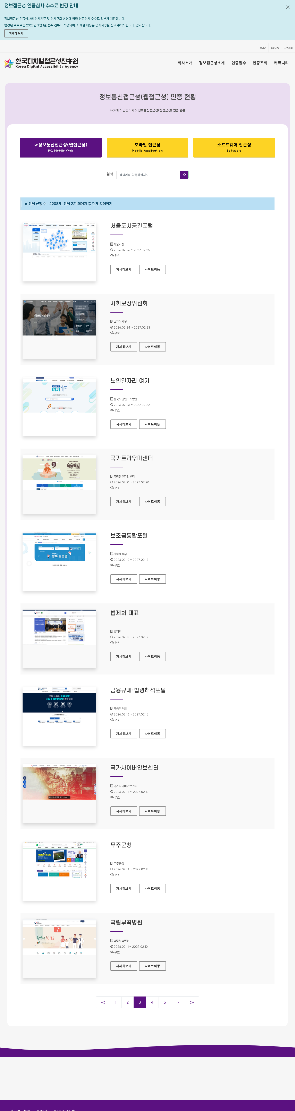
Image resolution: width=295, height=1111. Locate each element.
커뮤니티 (281, 62)
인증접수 (238, 62)
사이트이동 (152, 269)
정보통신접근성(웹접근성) (60, 148)
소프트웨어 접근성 (234, 147)
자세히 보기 (16, 33)
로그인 (263, 47)
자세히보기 (126, 268)
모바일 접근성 (147, 147)
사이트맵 (288, 47)
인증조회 (260, 62)
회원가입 (275, 47)
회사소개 (185, 62)
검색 (110, 174)
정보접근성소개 (212, 62)
